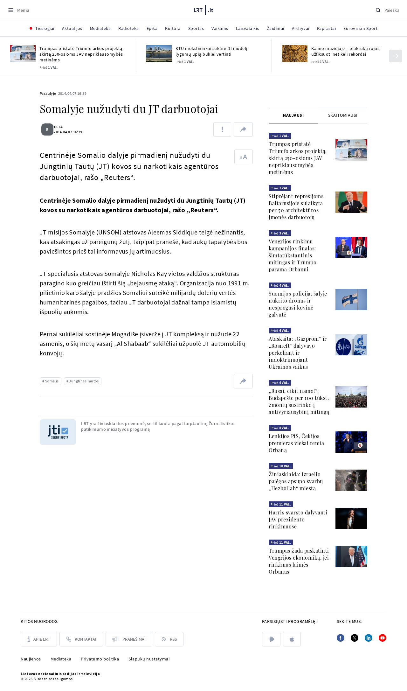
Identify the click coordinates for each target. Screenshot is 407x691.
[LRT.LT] (203, 9)
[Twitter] (354, 638)
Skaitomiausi (342, 115)
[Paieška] (387, 10)
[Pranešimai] (129, 639)
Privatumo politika (100, 659)
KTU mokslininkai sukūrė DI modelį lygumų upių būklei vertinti (211, 51)
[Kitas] (395, 56)
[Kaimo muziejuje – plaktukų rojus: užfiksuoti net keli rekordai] (294, 53)
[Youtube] (382, 638)
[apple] (292, 639)
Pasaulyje (48, 93)
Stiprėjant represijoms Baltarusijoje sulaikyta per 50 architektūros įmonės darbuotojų (296, 206)
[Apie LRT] (39, 639)
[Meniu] (18, 10)
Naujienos (31, 659)
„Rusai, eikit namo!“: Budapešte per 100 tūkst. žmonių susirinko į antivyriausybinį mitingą (299, 401)
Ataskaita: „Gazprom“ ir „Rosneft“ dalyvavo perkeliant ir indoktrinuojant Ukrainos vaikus (298, 352)
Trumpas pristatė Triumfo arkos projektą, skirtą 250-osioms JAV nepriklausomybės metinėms (81, 54)
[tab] (293, 115)
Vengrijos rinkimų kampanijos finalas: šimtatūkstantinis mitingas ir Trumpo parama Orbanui (292, 255)
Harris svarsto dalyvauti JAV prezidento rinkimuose (298, 519)
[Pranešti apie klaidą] (222, 129)
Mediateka (61, 659)
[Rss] (169, 639)
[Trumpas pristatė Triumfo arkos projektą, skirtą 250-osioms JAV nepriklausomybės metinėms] (23, 53)
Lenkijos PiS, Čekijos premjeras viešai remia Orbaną (296, 443)
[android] (271, 639)
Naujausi (293, 115)
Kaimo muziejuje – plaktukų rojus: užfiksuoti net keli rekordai (346, 51)
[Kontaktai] (81, 639)
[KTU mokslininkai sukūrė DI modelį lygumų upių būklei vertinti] (159, 53)
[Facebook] (340, 638)
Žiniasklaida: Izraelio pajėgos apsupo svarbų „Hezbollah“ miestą (296, 481)
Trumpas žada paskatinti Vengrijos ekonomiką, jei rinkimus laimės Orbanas (299, 561)
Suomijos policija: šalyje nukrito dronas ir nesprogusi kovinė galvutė (298, 304)
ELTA (62, 126)
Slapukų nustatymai (148, 659)
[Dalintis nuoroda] (243, 129)
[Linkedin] (368, 638)
